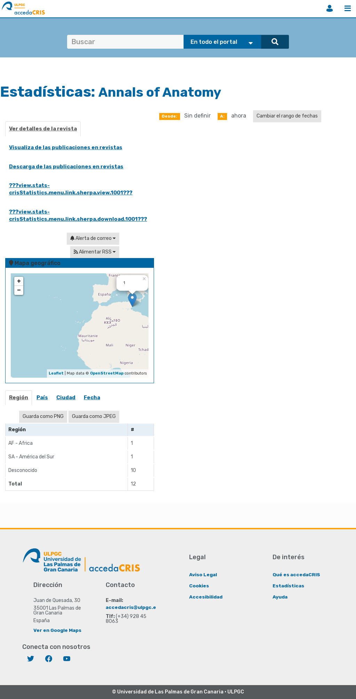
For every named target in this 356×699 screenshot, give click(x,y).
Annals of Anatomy (167, 92)
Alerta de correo (93, 238)
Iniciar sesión (329, 8)
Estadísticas (289, 585)
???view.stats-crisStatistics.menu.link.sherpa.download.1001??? (78, 215)
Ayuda (280, 597)
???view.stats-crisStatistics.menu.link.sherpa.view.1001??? (70, 189)
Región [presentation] (18, 397)
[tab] (19, 399)
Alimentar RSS (95, 252)
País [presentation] (42, 397)
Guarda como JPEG (94, 416)
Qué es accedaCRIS (297, 574)
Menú (347, 8)
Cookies (199, 585)
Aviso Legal (203, 574)
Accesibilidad (206, 597)
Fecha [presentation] (92, 397)
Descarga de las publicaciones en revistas (66, 166)
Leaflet (56, 373)
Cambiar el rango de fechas (287, 116)
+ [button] (19, 281)
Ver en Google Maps (57, 630)
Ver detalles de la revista (43, 129)
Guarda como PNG (43, 416)
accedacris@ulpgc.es (133, 607)
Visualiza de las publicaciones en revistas (65, 147)
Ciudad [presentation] (65, 397)
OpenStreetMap (106, 373)
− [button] (19, 290)
